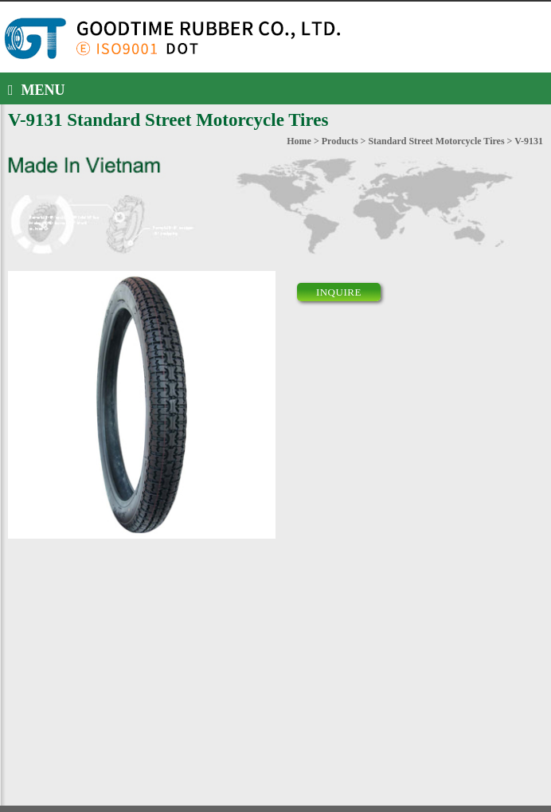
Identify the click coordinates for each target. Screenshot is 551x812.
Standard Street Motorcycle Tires (436, 141)
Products (340, 141)
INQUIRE (338, 292)
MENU (36, 90)
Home (299, 141)
